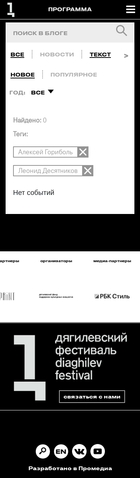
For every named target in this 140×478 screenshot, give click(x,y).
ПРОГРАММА (70, 9)
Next (126, 53)
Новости (57, 54)
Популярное (73, 74)
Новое (22, 74)
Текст (100, 54)
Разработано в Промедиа (70, 468)
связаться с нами (92, 396)
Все (17, 54)
